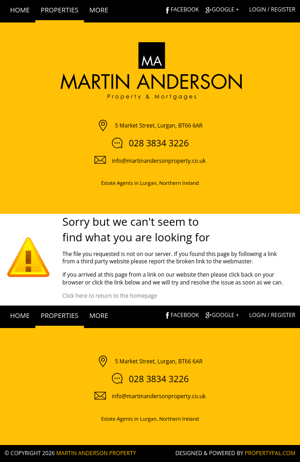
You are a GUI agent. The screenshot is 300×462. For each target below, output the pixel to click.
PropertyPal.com (270, 453)
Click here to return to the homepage (109, 296)
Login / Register (272, 9)
